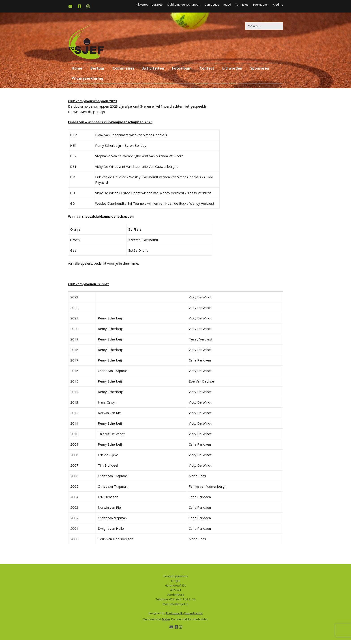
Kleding (278, 4)
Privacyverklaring (87, 78)
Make (166, 619)
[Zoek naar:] (264, 26)
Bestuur (97, 68)
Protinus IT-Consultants (184, 613)
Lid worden (232, 68)
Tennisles (241, 4)
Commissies (123, 68)
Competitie (212, 4)
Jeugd (227, 4)
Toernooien (261, 4)
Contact (207, 68)
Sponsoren (259, 68)
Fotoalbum (182, 68)
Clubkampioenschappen (183, 4)
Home (77, 68)
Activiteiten (153, 68)
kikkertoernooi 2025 (149, 4)
